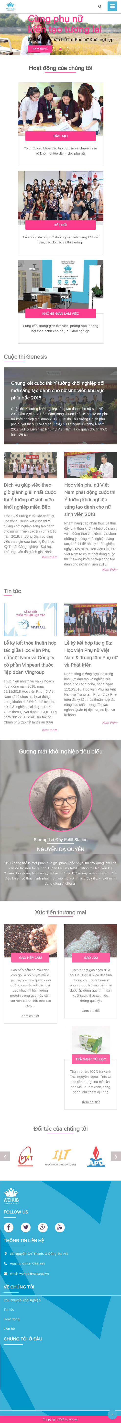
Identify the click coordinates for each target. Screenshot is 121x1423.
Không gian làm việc (60, 313)
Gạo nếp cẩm (30, 956)
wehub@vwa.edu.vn (34, 1274)
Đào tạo (61, 136)
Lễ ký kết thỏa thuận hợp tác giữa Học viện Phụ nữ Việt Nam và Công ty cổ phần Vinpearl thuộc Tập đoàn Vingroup (30, 655)
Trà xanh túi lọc (91, 1057)
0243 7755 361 (33, 1264)
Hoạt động (12, 1319)
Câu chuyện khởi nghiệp (22, 1300)
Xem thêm (49, 555)
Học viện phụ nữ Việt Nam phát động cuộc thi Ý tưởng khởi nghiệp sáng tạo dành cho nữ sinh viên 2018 (89, 497)
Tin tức (9, 1309)
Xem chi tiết (30, 1014)
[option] (60, 34)
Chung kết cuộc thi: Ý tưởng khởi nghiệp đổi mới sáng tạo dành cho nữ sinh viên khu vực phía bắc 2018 (57, 388)
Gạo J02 (91, 956)
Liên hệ (9, 1328)
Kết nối (60, 225)
